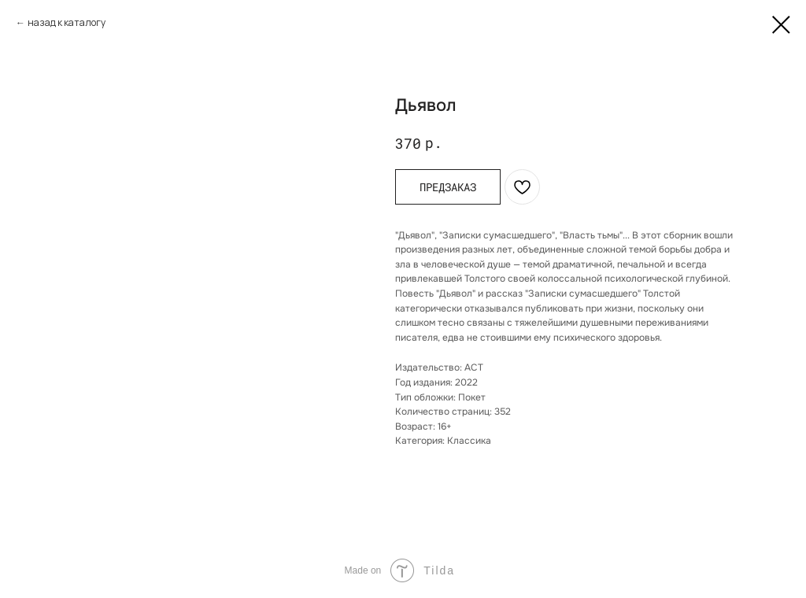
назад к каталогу (66, 22)
